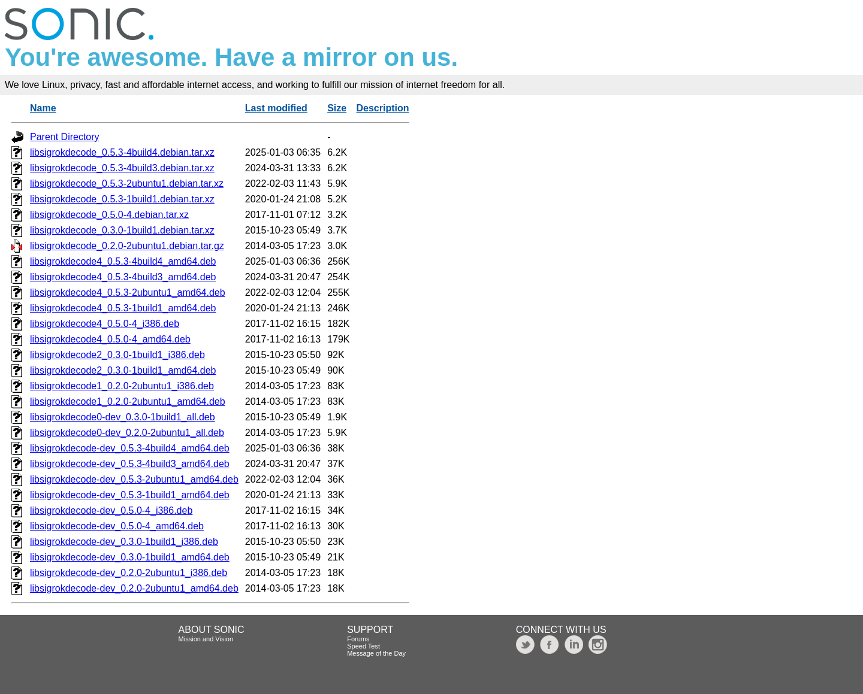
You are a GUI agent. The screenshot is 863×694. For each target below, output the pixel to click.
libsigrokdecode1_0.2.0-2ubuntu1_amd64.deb (127, 401)
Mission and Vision (206, 639)
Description (383, 108)
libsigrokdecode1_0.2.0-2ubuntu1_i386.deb (122, 386)
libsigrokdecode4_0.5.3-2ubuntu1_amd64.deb (127, 292)
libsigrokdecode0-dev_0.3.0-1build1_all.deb (122, 417)
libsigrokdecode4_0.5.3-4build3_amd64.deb (123, 277)
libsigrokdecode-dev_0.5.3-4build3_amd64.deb (130, 464)
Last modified (276, 108)
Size (336, 108)
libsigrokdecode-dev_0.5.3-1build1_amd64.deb (130, 495)
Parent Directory (64, 137)
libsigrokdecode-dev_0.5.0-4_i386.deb (111, 510)
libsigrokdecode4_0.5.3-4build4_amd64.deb (123, 261)
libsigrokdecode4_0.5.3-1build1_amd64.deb (123, 308)
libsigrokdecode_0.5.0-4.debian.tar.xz (109, 215)
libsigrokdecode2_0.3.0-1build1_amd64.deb (123, 370)
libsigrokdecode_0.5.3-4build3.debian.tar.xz (122, 168)
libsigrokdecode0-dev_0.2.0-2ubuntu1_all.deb (127, 433)
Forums (358, 639)
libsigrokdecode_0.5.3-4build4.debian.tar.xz (122, 152)
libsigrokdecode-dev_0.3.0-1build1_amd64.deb (130, 557)
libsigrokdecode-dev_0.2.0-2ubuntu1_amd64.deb (134, 588)
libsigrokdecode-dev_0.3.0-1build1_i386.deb (124, 542)
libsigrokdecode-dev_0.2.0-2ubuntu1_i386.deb (128, 573)
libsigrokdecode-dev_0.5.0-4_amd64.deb (117, 526)
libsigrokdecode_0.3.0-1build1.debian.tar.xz (122, 230)
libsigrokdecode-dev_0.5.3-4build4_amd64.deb (130, 448)
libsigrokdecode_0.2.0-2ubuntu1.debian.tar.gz (127, 246)
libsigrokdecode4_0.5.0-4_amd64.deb (110, 339)
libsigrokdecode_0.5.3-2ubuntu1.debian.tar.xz (127, 183)
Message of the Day (376, 653)
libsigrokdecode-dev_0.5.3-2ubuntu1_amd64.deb (134, 479)
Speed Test (363, 646)
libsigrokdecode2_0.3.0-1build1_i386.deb (117, 355)
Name (43, 108)
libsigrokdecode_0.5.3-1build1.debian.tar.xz (122, 199)
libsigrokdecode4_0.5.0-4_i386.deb (104, 324)
